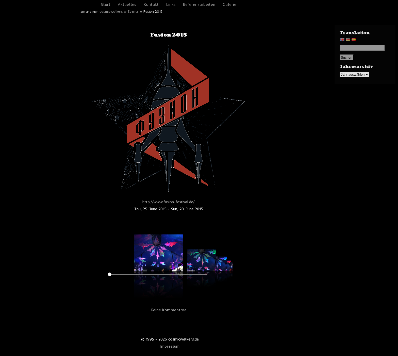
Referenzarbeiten (199, 4)
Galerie (229, 4)
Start (105, 4)
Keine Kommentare (169, 309)
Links (171, 4)
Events (133, 11)
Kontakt (151, 4)
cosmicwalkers (111, 11)
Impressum (169, 346)
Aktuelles (127, 4)
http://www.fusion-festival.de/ (168, 202)
